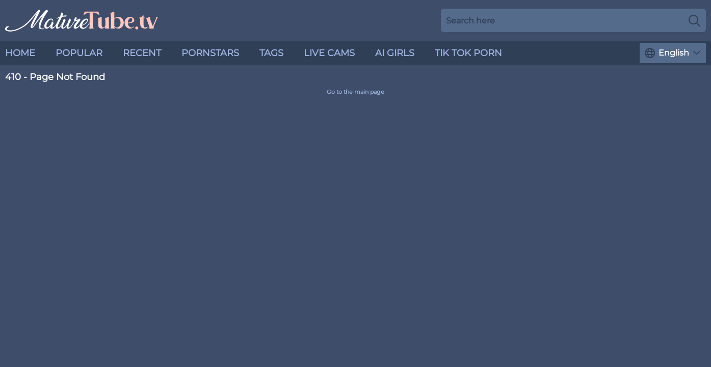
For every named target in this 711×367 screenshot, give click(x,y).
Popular (79, 53)
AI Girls (394, 53)
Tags (271, 53)
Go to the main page (355, 92)
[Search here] (573, 20)
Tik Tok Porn (468, 53)
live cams (329, 53)
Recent (142, 53)
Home (20, 53)
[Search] (694, 20)
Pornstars (210, 53)
